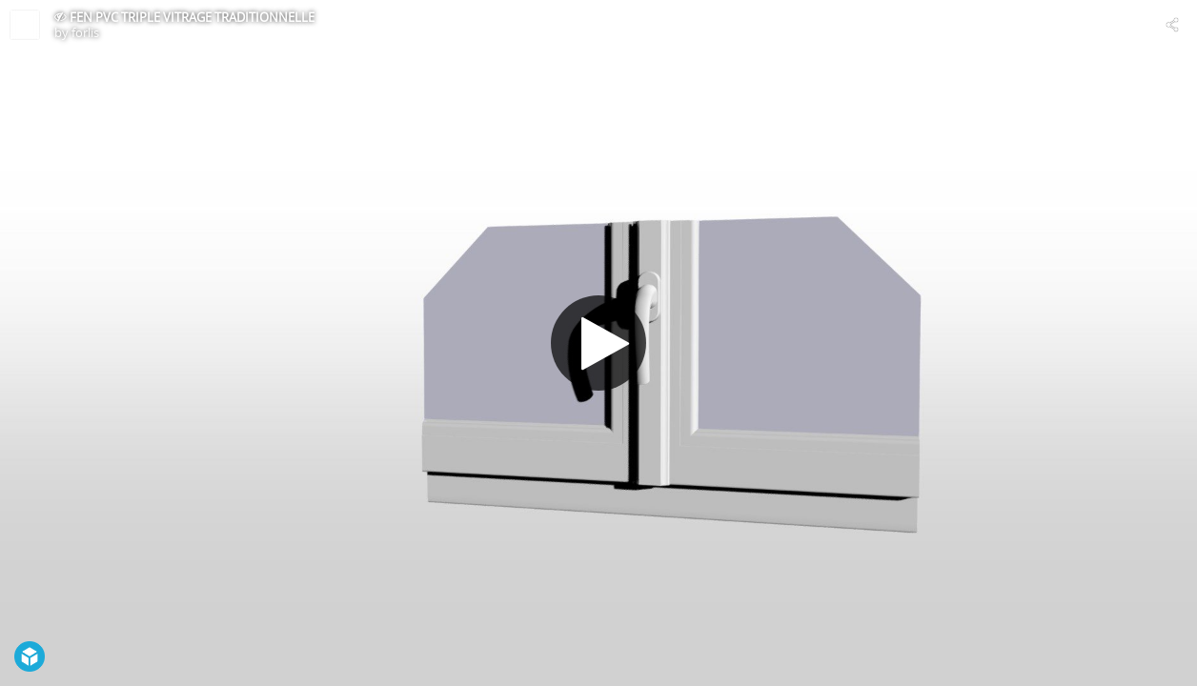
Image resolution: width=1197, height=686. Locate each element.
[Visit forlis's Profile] (25, 25)
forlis (85, 32)
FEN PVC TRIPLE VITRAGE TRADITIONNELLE (192, 17)
